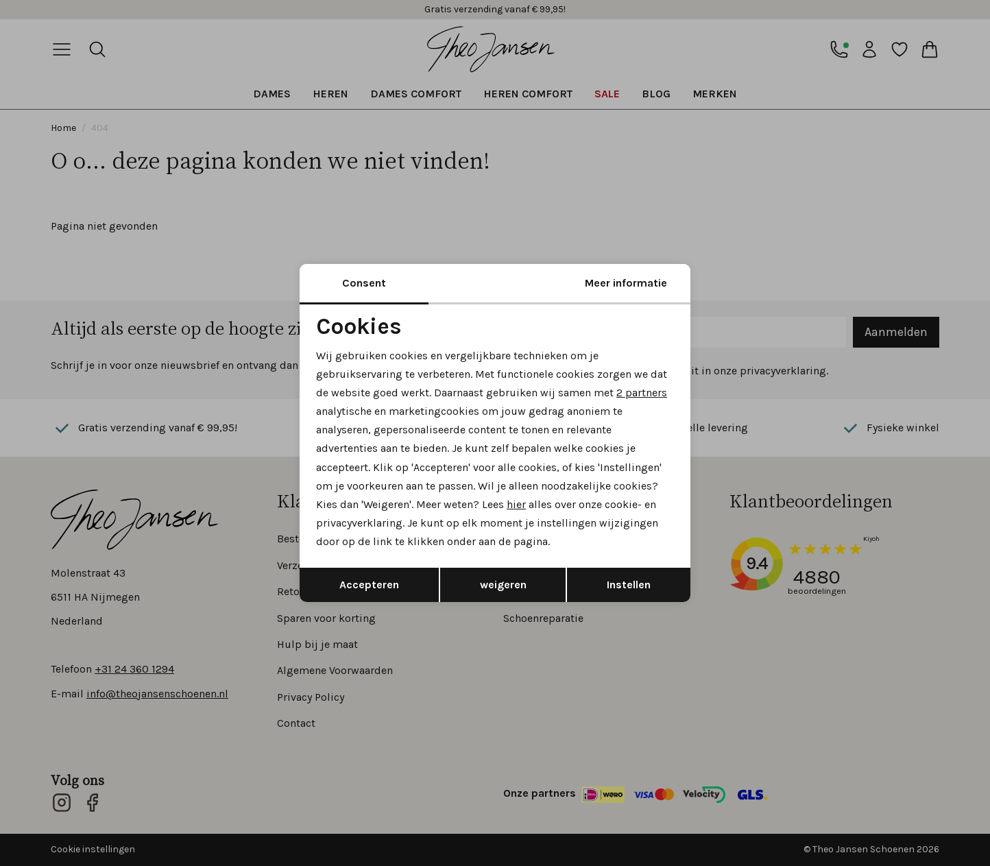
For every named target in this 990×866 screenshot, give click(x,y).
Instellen (629, 584)
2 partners (641, 392)
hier (516, 504)
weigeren (503, 584)
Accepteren (369, 584)
